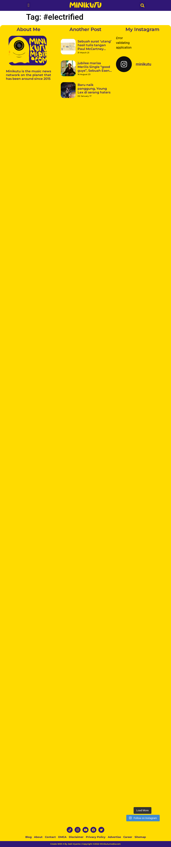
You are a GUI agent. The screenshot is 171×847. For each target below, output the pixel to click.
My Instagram (142, 29)
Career (127, 837)
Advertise (114, 837)
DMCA (62, 837)
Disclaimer (76, 837)
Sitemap (140, 837)
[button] (28, 5)
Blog (28, 837)
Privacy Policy (95, 837)
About (38, 837)
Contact (50, 837)
